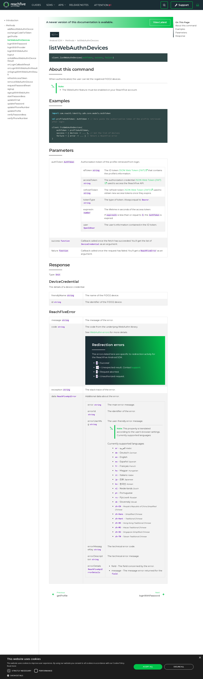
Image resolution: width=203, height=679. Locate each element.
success (99, 57)
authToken (87, 57)
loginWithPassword (17, 43)
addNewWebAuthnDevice (20, 29)
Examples (180, 29)
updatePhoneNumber (18, 107)
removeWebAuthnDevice (20, 82)
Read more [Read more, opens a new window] (11, 666)
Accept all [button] (148, 666)
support (136, 367)
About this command (185, 25)
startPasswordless (16, 96)
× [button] (200, 658)
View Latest (160, 22)
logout (10, 54)
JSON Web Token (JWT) (132, 170)
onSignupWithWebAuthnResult (22, 73)
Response (180, 36)
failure (109, 57)
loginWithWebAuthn (17, 51)
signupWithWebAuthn (18, 92)
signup (10, 89)
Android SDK (55, 40)
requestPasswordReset (19, 85)
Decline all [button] (179, 666)
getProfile (12, 36)
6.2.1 (54, 34)
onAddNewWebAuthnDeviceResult (21, 59)
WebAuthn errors (99, 332)
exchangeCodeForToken (19, 33)
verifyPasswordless (16, 114)
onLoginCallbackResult (18, 64)
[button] (68, 675)
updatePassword (15, 103)
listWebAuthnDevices (18, 40)
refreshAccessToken (17, 78)
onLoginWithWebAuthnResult (22, 68)
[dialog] (101, 667)
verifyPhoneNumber (17, 118)
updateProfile (14, 111)
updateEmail (13, 100)
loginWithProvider (16, 47)
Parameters (181, 33)
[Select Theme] (197, 6)
